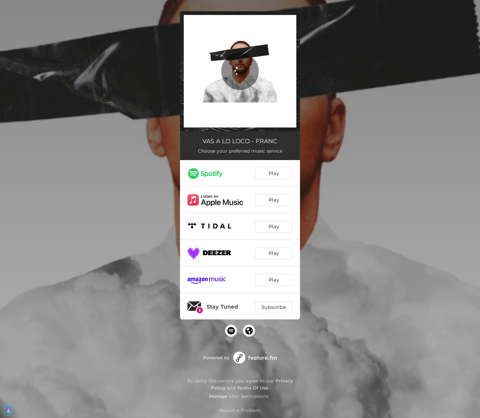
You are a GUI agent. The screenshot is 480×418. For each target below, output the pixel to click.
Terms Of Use (252, 388)
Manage (218, 396)
